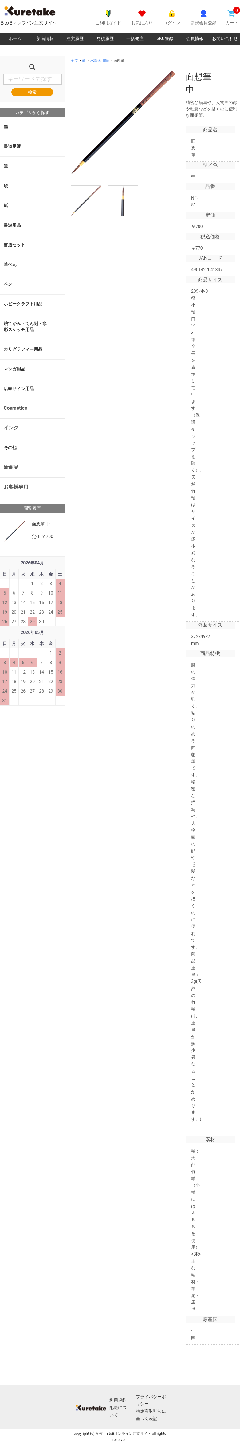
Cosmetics (15, 408)
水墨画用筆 (99, 60)
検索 (32, 92)
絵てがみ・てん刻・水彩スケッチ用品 (25, 326)
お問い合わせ (225, 38)
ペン (8, 284)
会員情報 (194, 38)
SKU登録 (165, 38)
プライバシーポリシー (151, 1400)
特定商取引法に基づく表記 (151, 1415)
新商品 (11, 467)
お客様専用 (16, 487)
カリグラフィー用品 (23, 349)
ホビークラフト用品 (23, 303)
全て (74, 60)
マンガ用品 (14, 368)
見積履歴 (105, 38)
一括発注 (135, 38)
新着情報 (45, 38)
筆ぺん (10, 264)
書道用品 (12, 225)
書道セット (14, 244)
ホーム (15, 38)
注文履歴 (75, 38)
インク (11, 428)
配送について (118, 1411)
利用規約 (118, 1400)
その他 (10, 447)
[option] (123, 122)
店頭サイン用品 (19, 388)
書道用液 (12, 146)
